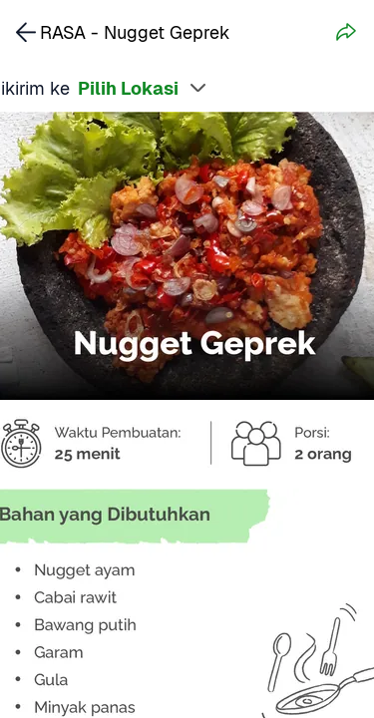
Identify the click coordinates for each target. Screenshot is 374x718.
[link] (26, 32)
